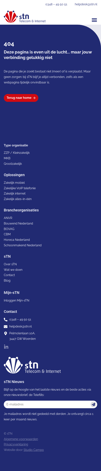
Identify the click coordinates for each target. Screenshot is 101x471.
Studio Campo (34, 450)
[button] (94, 20)
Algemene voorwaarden (21, 439)
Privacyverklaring (16, 444)
